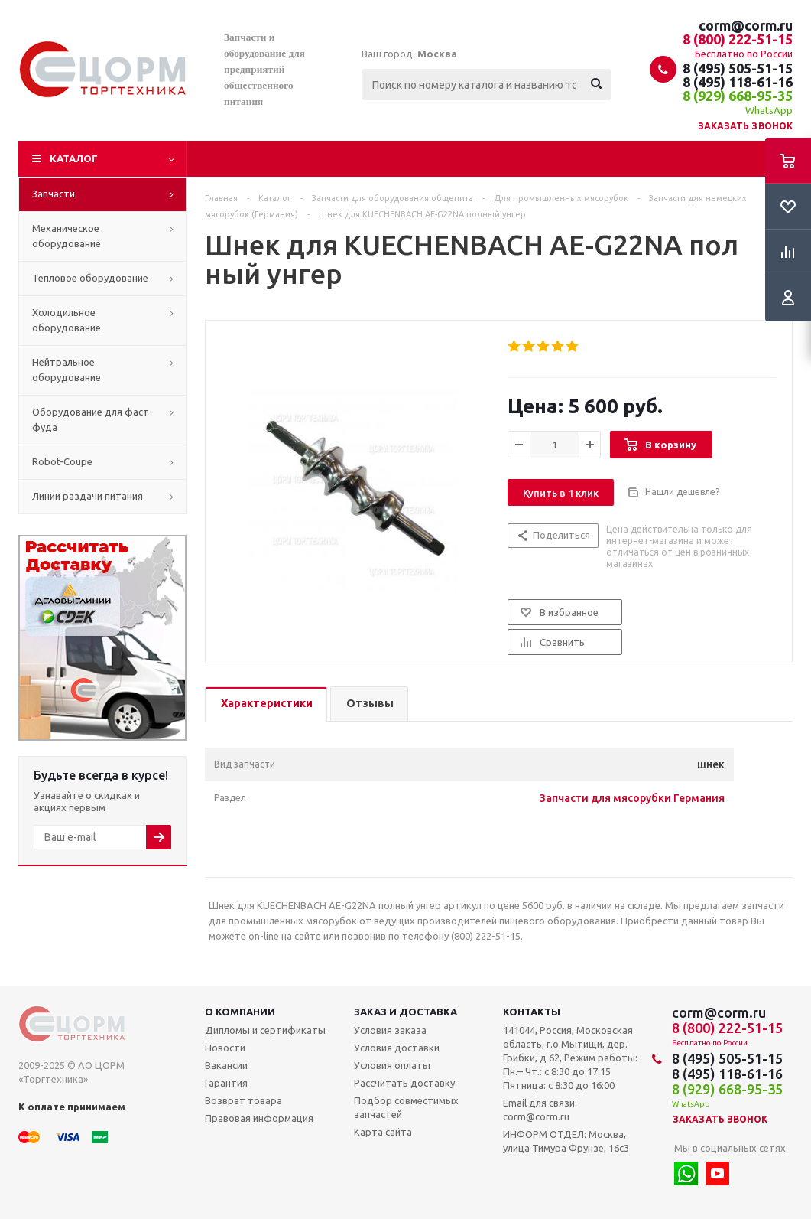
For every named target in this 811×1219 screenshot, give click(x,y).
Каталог (74, 158)
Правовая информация (259, 1118)
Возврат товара (243, 1100)
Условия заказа (390, 1030)
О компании (240, 1011)
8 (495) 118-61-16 (738, 82)
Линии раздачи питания (87, 496)
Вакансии (226, 1065)
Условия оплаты (392, 1065)
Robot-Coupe (62, 461)
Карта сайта (383, 1131)
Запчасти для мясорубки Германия (632, 798)
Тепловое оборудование (90, 277)
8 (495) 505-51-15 (738, 68)
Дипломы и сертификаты (265, 1030)
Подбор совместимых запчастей (406, 1107)
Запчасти (53, 193)
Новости (225, 1047)
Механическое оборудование (66, 236)
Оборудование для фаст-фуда (92, 419)
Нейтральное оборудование (66, 370)
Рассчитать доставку (404, 1082)
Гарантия (226, 1082)
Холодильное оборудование (66, 320)
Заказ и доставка (405, 1011)
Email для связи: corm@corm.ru (540, 1109)
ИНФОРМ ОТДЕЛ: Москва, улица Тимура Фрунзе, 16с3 (566, 1141)
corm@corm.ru (746, 25)
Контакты (531, 1011)
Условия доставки (397, 1047)
